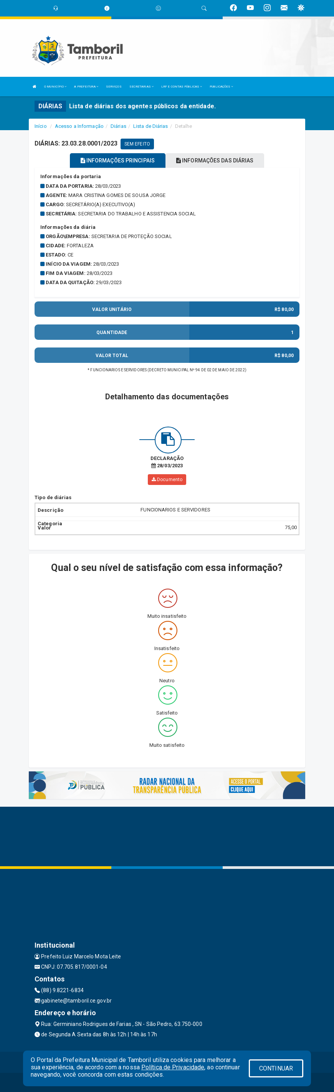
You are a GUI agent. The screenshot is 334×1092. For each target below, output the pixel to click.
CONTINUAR (276, 1068)
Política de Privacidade (172, 1067)
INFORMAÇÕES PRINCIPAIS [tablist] (118, 160)
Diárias (118, 126)
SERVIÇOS (114, 86)
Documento (167, 479)
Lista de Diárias (150, 126)
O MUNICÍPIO (55, 86)
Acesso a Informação (79, 126)
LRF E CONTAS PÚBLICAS (181, 86)
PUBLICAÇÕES (221, 86)
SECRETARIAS (141, 86)
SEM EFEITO (137, 144)
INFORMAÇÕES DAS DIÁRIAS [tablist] (215, 160)
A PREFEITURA (86, 86)
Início (41, 126)
